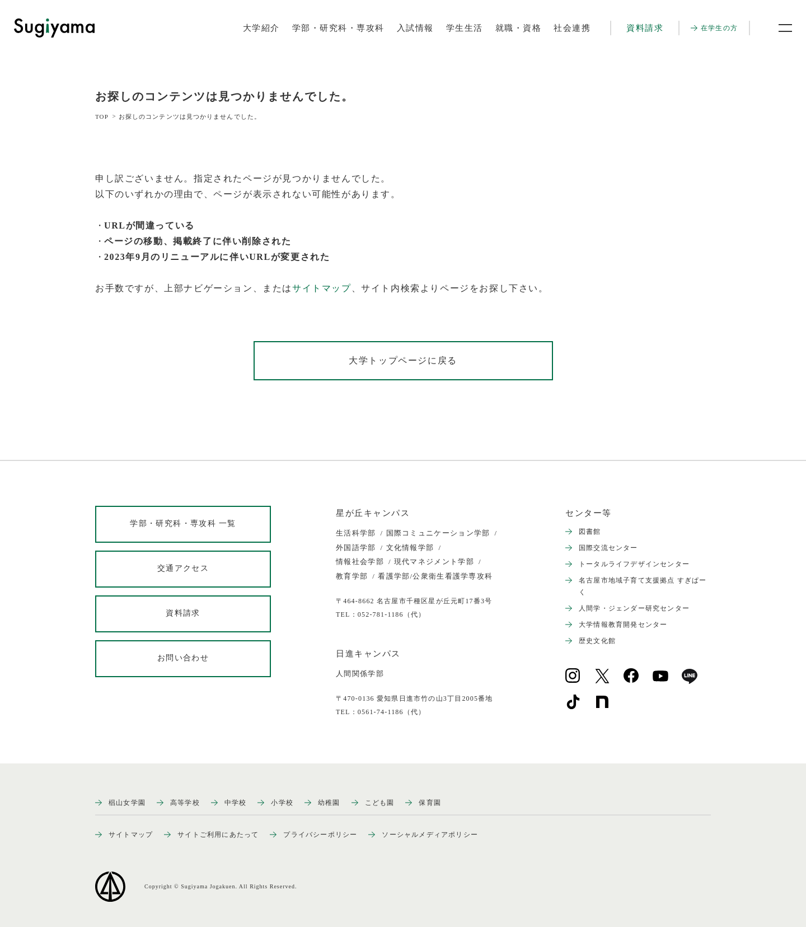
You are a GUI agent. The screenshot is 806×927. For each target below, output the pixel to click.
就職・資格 (518, 28)
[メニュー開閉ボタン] (778, 28)
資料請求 (644, 28)
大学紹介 (261, 28)
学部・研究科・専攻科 (338, 28)
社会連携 (572, 28)
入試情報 (415, 28)
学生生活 (464, 28)
